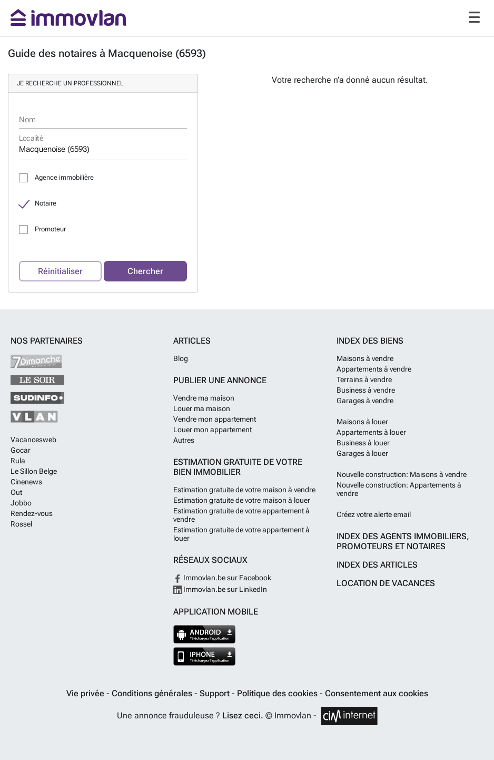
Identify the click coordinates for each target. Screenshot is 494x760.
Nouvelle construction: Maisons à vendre (402, 474)
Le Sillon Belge (34, 471)
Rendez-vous (32, 513)
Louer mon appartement (212, 429)
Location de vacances (386, 583)
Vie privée (86, 693)
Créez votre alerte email (374, 514)
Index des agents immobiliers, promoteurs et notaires (403, 541)
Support (216, 693)
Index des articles (377, 565)
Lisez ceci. (242, 715)
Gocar (21, 450)
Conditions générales (153, 693)
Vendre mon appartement (214, 419)
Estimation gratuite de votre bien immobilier (237, 467)
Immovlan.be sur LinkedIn (220, 589)
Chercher (145, 271)
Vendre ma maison (203, 398)
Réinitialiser (60, 271)
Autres (183, 440)
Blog (180, 358)
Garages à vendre (365, 400)
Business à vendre (366, 390)
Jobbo (21, 503)
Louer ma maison (201, 408)
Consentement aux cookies (376, 693)
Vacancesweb (33, 439)
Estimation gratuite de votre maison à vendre (244, 489)
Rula (18, 460)
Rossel (21, 524)
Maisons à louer (362, 421)
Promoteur (50, 229)
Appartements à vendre (374, 369)
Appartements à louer (371, 432)
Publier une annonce (219, 380)
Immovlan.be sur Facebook (222, 577)
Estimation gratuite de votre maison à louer (241, 500)
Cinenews (26, 482)
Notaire (45, 203)
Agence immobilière (64, 177)
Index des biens (370, 341)
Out (16, 492)
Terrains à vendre (364, 379)
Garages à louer (362, 453)
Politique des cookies (278, 693)
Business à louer (363, 443)
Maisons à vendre (365, 358)
